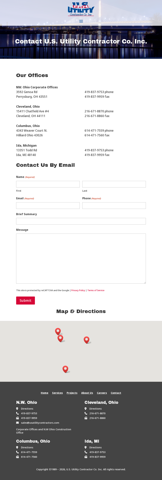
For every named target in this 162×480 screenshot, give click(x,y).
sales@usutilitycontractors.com (37, 422)
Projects (72, 392)
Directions (24, 408)
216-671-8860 (95, 418)
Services (57, 392)
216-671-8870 (95, 413)
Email (25, 198)
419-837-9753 (26, 413)
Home (44, 392)
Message (22, 230)
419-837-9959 (26, 418)
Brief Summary (26, 214)
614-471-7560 (26, 456)
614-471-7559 (26, 452)
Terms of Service (95, 290)
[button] (61, 338)
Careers (102, 392)
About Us (87, 392)
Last (84, 190)
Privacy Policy (78, 290)
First (18, 190)
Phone (91, 198)
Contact (116, 392)
